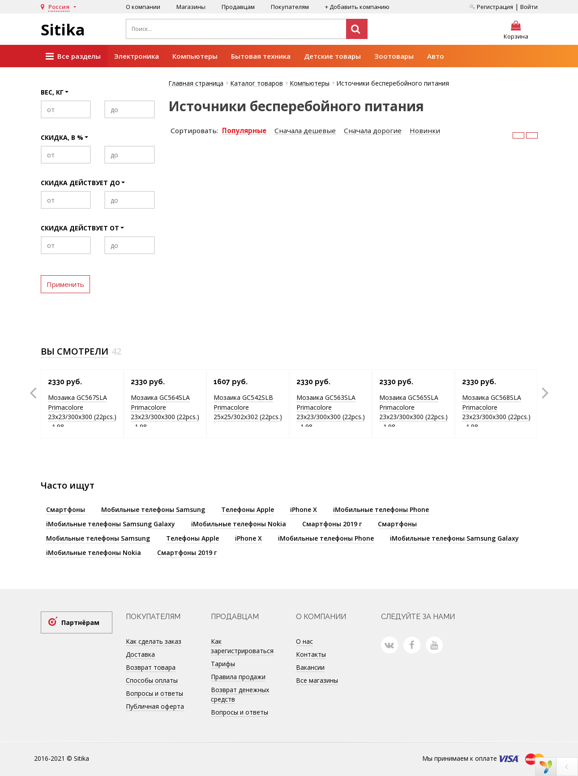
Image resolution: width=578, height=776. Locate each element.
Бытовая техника (261, 56)
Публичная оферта (155, 706)
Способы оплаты (152, 680)
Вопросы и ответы (154, 693)
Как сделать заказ (153, 641)
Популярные (244, 130)
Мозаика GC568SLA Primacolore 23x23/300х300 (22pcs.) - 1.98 (496, 412)
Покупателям (290, 7)
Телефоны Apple (247, 509)
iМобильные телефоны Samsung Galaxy (110, 524)
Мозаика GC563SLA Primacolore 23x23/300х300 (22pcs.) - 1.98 (330, 412)
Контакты (311, 654)
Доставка (140, 654)
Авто (435, 56)
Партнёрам (80, 622)
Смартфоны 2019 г (332, 524)
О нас (304, 641)
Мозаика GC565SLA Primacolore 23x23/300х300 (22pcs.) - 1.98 (413, 412)
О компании (143, 7)
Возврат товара (151, 667)
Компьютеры (195, 56)
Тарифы (223, 663)
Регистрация (491, 7)
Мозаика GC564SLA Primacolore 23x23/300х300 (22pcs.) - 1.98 (165, 412)
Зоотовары (394, 56)
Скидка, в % (62, 137)
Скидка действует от (80, 228)
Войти (529, 7)
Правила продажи (238, 676)
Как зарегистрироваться (242, 646)
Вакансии (310, 667)
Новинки (425, 130)
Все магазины (317, 680)
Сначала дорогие (373, 130)
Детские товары (332, 56)
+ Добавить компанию (357, 7)
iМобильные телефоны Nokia (238, 524)
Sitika (63, 29)
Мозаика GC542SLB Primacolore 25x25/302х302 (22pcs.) (248, 407)
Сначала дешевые (305, 130)
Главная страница (195, 83)
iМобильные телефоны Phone (381, 509)
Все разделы (73, 56)
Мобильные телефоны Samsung (153, 509)
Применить (65, 284)
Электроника (136, 56)
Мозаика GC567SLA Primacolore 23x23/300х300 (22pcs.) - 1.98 (82, 412)
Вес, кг (52, 92)
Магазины (191, 7)
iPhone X (303, 509)
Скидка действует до (80, 182)
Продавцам (238, 7)
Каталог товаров (256, 83)
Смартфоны (65, 509)
